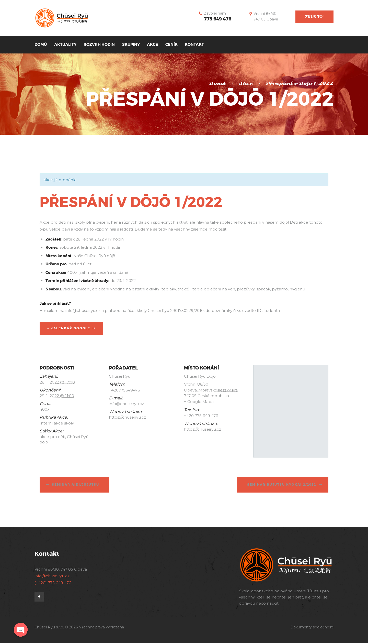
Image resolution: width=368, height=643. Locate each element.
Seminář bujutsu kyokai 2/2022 (281, 485)
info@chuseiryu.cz (52, 575)
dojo (44, 442)
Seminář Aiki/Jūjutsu (75, 485)
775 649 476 (217, 19)
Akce (246, 83)
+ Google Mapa (199, 401)
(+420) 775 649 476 (52, 582)
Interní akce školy (57, 423)
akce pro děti (52, 436)
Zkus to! (314, 16)
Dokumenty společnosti (312, 627)
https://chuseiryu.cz (127, 417)
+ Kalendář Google (68, 328)
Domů (217, 83)
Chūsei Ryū (77, 436)
